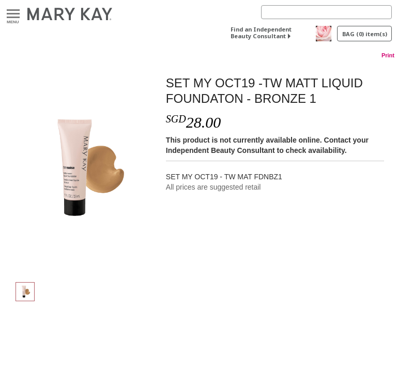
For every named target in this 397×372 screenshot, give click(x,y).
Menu (13, 14)
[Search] (326, 12)
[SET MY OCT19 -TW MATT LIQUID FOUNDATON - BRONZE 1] (84, 168)
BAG (364, 34)
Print (387, 55)
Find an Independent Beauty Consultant (261, 32)
